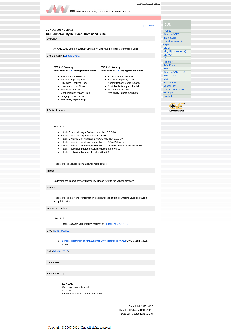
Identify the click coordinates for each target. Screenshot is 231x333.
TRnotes (168, 61)
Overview (52, 38)
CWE (49, 230)
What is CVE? (60, 251)
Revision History (55, 273)
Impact (50, 170)
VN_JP (167, 48)
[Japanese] (149, 25)
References (53, 262)
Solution (51, 187)
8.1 (70, 70)
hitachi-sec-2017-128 (117, 223)
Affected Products (56, 110)
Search (167, 68)
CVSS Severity (55, 55)
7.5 (117, 70)
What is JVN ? (171, 34)
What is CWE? (61, 230)
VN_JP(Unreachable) (175, 51)
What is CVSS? (72, 55)
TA (165, 58)
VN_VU (168, 54)
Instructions (170, 37)
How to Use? (170, 75)
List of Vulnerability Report (173, 43)
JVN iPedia (169, 65)
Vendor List (170, 85)
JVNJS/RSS (170, 82)
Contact (168, 96)
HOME (167, 30)
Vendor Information (57, 208)
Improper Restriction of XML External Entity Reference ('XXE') (93, 240)
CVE (49, 251)
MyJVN (167, 79)
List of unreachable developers (173, 91)
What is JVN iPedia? (174, 72)
